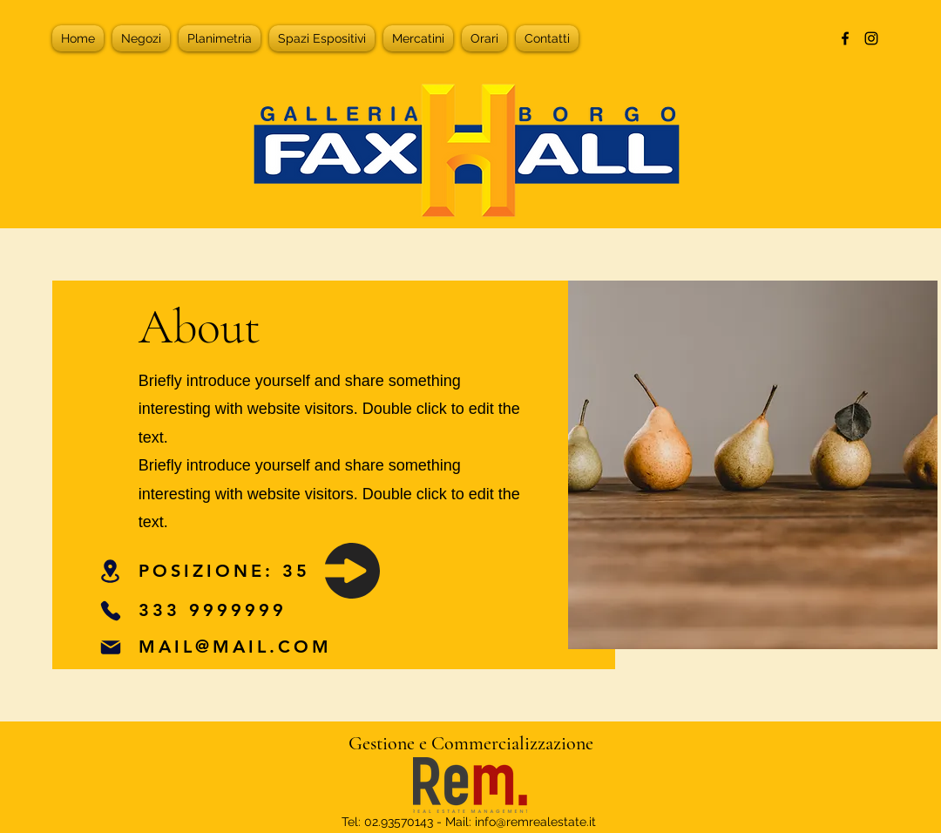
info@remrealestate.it (535, 822)
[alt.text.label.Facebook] (845, 38)
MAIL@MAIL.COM (235, 646)
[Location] (110, 570)
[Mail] (110, 646)
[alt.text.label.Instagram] (871, 38)
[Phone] (110, 610)
